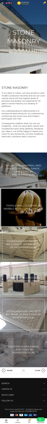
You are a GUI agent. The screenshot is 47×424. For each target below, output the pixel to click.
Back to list (23, 370)
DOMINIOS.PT (31, 411)
